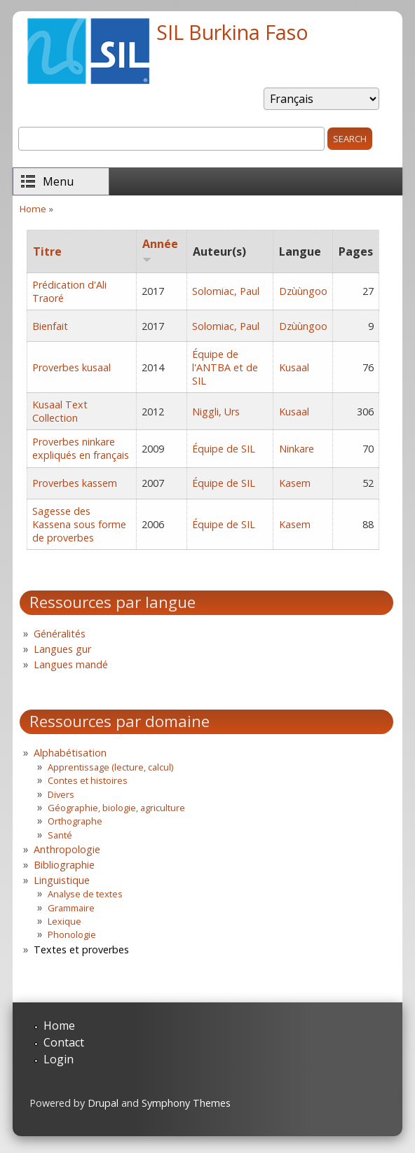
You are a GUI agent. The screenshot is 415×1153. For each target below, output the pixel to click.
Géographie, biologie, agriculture (116, 807)
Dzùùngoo (303, 291)
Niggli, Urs (216, 411)
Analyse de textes (85, 894)
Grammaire (71, 908)
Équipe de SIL (223, 448)
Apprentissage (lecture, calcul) (110, 767)
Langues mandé (71, 664)
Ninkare (296, 448)
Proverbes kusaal (71, 367)
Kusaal (294, 367)
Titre (47, 251)
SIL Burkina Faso (232, 32)
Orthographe (75, 821)
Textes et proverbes (81, 949)
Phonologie (72, 934)
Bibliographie (64, 864)
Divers (61, 794)
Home (33, 208)
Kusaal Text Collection (60, 411)
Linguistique (62, 880)
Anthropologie (67, 849)
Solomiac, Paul (225, 291)
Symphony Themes (186, 1103)
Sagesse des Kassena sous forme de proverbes (79, 524)
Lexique (64, 921)
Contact (63, 1042)
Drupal (103, 1103)
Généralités (60, 633)
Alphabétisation (70, 752)
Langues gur (62, 649)
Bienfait (50, 326)
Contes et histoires (88, 780)
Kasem (295, 483)
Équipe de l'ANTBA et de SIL (225, 367)
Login (58, 1059)
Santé (60, 835)
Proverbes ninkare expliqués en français (80, 448)
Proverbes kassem (74, 483)
